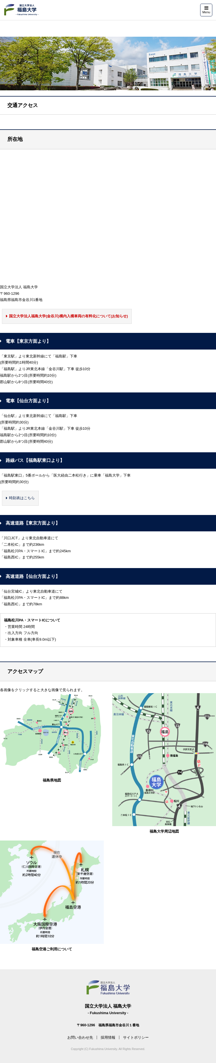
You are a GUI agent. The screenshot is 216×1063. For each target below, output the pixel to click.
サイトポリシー (136, 1037)
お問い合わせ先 (80, 1037)
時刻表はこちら (22, 498)
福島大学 (21, 10)
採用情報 (108, 1037)
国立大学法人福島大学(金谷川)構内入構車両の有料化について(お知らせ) (68, 316)
